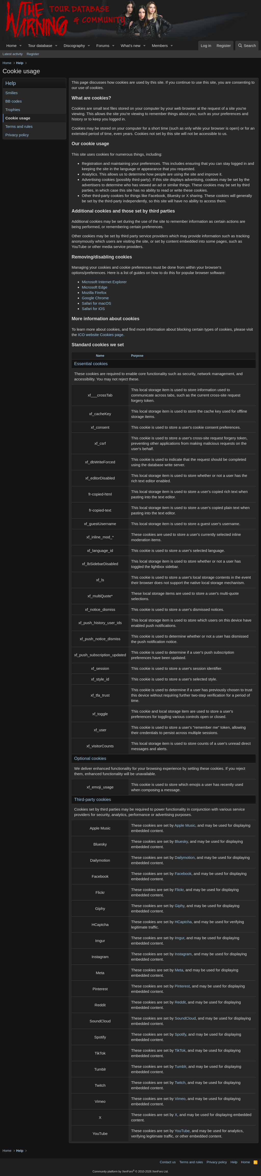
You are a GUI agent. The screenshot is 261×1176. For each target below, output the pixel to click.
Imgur (179, 938)
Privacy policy (17, 135)
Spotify (180, 1034)
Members (160, 45)
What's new (130, 45)
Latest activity (13, 54)
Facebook (183, 873)
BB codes (13, 101)
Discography (74, 45)
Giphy (179, 905)
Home (11, 45)
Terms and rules (19, 126)
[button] (20, 45)
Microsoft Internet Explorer (104, 282)
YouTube (182, 1131)
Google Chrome (95, 298)
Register (33, 54)
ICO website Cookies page (100, 334)
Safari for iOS (93, 308)
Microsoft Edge (94, 287)
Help (234, 1162)
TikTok (180, 1050)
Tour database (40, 45)
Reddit (180, 1002)
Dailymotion (184, 857)
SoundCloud (185, 1018)
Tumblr (180, 1066)
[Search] (246, 45)
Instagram (183, 954)
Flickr (179, 889)
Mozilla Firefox (94, 292)
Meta (179, 970)
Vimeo (180, 1098)
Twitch (180, 1082)
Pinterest (182, 986)
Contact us (168, 1162)
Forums (102, 45)
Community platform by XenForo (130, 1171)
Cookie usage (17, 118)
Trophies (12, 109)
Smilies (11, 93)
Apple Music (185, 825)
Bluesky (181, 841)
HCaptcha (183, 922)
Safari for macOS (96, 303)
